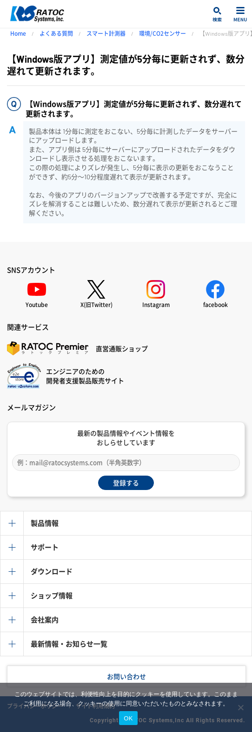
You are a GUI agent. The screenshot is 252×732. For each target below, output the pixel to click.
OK (128, 718)
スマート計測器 (106, 33)
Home (18, 33)
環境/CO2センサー (162, 33)
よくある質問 (56, 33)
